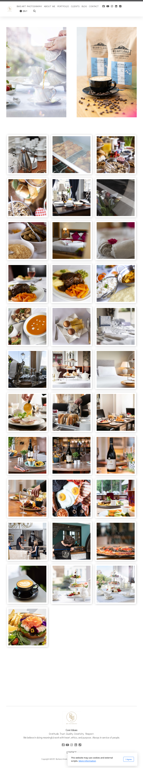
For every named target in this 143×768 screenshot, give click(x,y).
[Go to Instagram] (112, 6)
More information (56, 760)
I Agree (98, 759)
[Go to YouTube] (108, 6)
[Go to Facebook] (104, 6)
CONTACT (71, 752)
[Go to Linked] (116, 6)
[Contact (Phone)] (120, 6)
